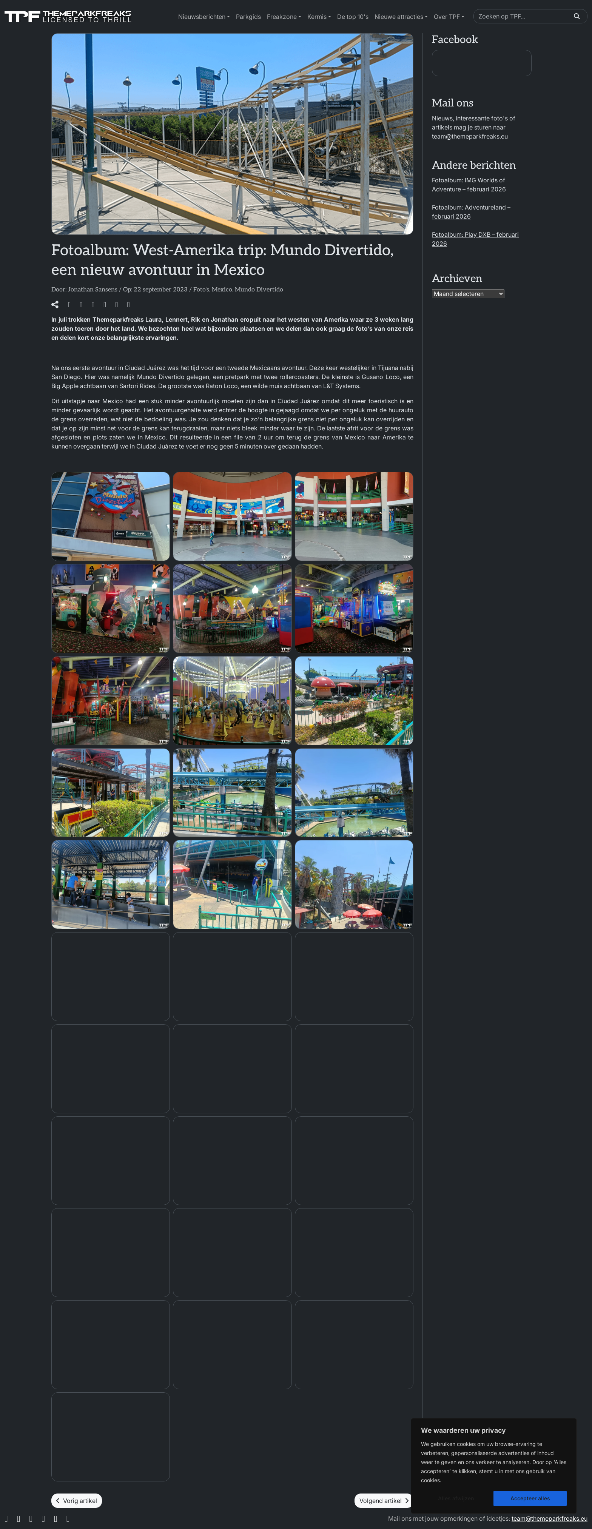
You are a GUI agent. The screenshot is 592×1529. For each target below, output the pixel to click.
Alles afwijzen (456, 1498)
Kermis (317, 16)
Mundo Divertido (259, 289)
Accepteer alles (530, 1498)
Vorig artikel (76, 1500)
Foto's (201, 289)
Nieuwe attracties (399, 16)
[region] (494, 1466)
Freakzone (282, 16)
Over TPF (447, 16)
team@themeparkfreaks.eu (470, 136)
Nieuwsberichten (201, 16)
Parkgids (248, 16)
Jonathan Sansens (92, 289)
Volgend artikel (384, 1500)
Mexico (222, 289)
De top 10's (352, 16)
